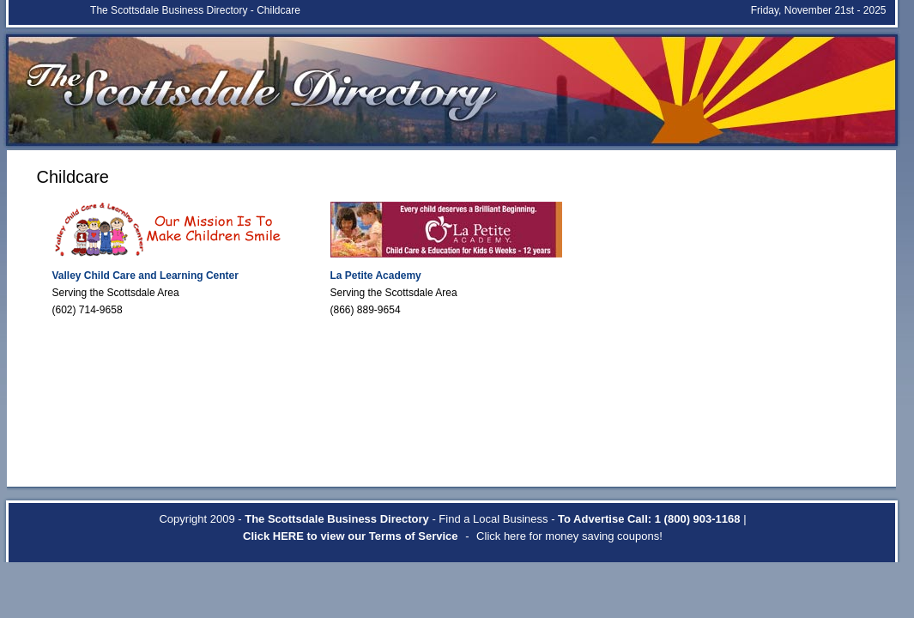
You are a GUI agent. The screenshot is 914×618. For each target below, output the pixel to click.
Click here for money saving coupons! (569, 536)
